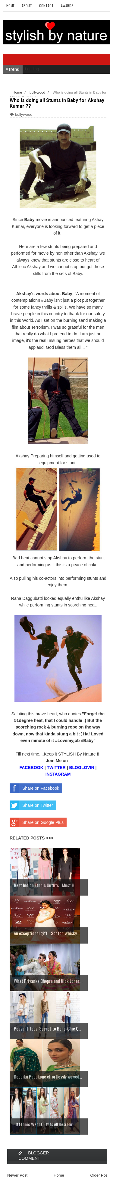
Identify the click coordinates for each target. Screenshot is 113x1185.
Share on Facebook (34, 788)
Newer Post (17, 1175)
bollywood (24, 114)
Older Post (99, 1175)
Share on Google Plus (37, 822)
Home (10, 5)
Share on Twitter (31, 805)
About (27, 5)
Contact (46, 5)
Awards (67, 5)
